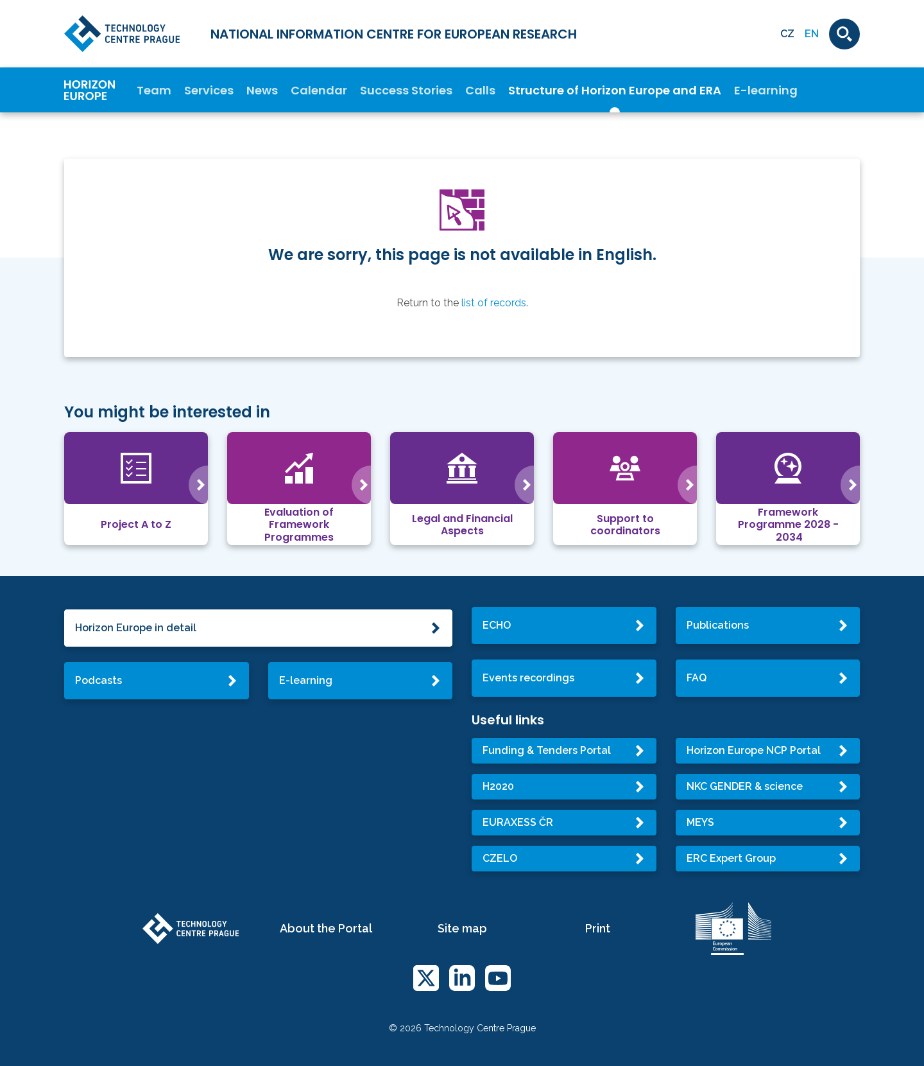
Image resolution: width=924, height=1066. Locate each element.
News (262, 90)
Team (154, 90)
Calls (480, 90)
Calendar (319, 90)
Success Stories (406, 90)
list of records (493, 303)
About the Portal (326, 928)
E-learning (766, 90)
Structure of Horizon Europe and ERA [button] (614, 90)
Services (209, 90)
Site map (462, 928)
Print (597, 928)
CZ (787, 34)
